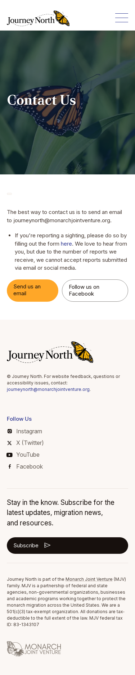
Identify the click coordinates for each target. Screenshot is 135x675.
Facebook (26, 466)
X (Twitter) (25, 442)
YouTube (23, 454)
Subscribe (32, 545)
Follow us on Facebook (84, 290)
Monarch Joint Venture (89, 579)
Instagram (25, 431)
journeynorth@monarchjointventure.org (48, 389)
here (66, 243)
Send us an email (27, 290)
